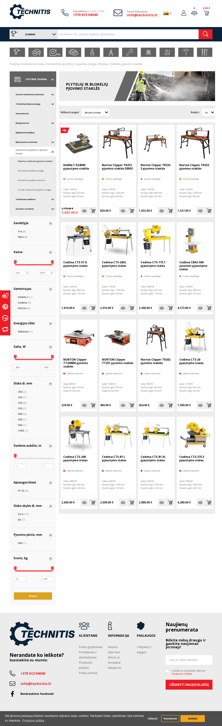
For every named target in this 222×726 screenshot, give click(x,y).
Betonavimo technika (35, 142)
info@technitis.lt (142, 15)
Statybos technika (32, 64)
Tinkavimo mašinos (35, 199)
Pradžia (14, 64)
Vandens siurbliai (35, 208)
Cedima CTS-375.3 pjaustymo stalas (191, 458)
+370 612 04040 (85, 14)
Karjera (112, 647)
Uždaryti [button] (153, 718)
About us (114, 657)
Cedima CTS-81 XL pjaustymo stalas (153, 458)
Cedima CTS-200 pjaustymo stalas (75, 458)
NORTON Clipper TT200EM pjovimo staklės (75, 363)
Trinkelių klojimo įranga (35, 104)
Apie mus (114, 652)
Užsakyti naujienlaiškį (189, 684)
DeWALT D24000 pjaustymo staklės (76, 166)
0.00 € (206, 8)
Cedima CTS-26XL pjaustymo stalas (114, 264)
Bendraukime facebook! (37, 694)
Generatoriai (22, 113)
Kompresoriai (35, 123)
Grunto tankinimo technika (35, 94)
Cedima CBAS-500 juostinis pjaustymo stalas (193, 265)
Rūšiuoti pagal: (70, 112)
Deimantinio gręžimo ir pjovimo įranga (71, 64)
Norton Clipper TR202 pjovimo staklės (155, 361)
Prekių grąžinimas (91, 647)
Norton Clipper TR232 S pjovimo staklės (155, 166)
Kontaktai (114, 662)
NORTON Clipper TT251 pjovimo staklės (117, 361)
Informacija (118, 635)
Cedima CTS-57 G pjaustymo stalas (75, 264)
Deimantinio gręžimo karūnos (31, 180)
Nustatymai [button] (170, 718)
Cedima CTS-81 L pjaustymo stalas (114, 458)
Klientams (88, 635)
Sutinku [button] (192, 718)
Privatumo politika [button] (33, 720)
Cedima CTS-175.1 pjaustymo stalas (153, 264)
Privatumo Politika (182, 673)
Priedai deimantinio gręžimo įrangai (34, 189)
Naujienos (114, 668)
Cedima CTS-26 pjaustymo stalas (191, 361)
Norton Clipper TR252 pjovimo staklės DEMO (117, 166)
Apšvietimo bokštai (25, 132)
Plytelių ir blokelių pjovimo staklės (120, 64)
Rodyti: (195, 112)
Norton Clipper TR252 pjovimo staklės (194, 166)
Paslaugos (146, 635)
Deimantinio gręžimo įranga (31, 170)
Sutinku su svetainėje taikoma (188, 672)
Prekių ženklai (88, 673)
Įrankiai (33, 34)
